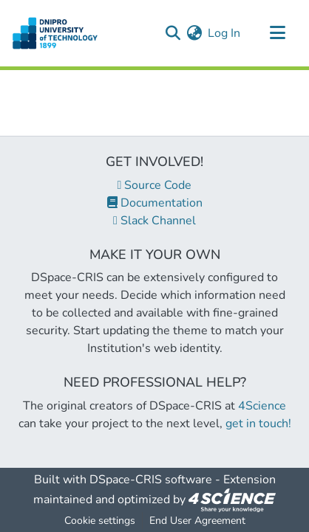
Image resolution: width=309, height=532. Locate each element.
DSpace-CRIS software (150, 479)
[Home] (55, 33)
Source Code (155, 185)
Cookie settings (99, 521)
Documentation (155, 203)
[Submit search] (172, 33)
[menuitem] (194, 33)
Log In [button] (225, 33)
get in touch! (258, 423)
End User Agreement (197, 521)
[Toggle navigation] (277, 33)
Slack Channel (154, 221)
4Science (262, 406)
